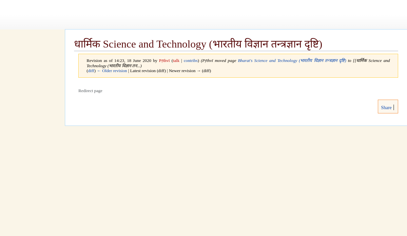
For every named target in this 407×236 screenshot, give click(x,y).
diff (91, 70)
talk (176, 60)
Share (386, 107)
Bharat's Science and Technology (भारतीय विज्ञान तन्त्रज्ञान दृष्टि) (292, 60)
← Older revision (112, 70)
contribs (191, 60)
